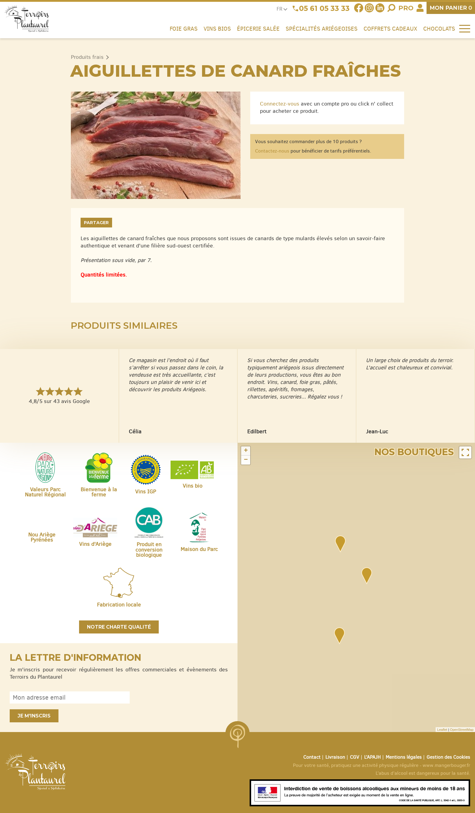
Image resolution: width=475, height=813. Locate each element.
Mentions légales (404, 757)
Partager (96, 222)
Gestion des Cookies (448, 757)
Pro (406, 8)
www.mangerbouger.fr (446, 765)
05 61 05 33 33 (324, 8)
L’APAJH (372, 757)
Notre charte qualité (119, 627)
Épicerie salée (258, 28)
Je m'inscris (34, 716)
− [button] (246, 460)
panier (451, 8)
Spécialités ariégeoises (321, 28)
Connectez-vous (279, 103)
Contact (312, 757)
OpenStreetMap (461, 729)
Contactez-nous (272, 151)
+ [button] (246, 450)
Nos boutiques (414, 452)
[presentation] (182, 697)
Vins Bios (217, 28)
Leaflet (442, 729)
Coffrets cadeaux (390, 28)
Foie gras (184, 28)
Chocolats (439, 28)
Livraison (335, 757)
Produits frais (87, 57)
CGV (354, 757)
